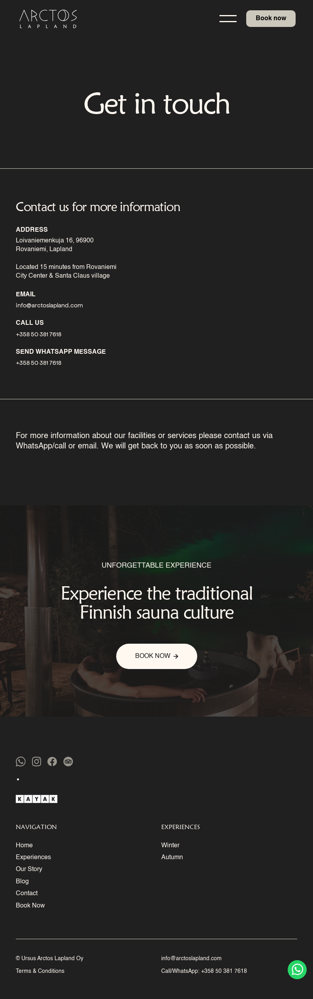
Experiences (33, 857)
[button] (228, 18)
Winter (170, 846)
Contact (27, 893)
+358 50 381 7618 (38, 333)
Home (24, 846)
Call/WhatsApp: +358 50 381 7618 (204, 971)
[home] (47, 19)
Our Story (29, 869)
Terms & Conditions (40, 971)
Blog (22, 882)
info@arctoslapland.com (191, 958)
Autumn (172, 857)
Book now (271, 18)
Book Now (30, 906)
